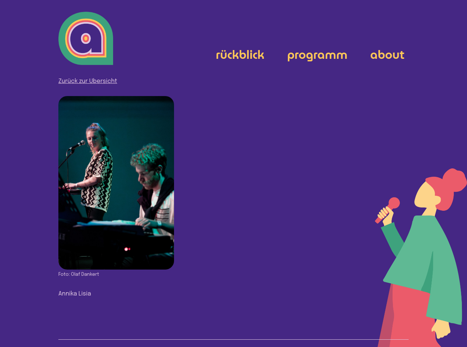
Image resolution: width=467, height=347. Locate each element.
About (387, 54)
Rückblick (240, 54)
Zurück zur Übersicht (87, 81)
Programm (317, 54)
